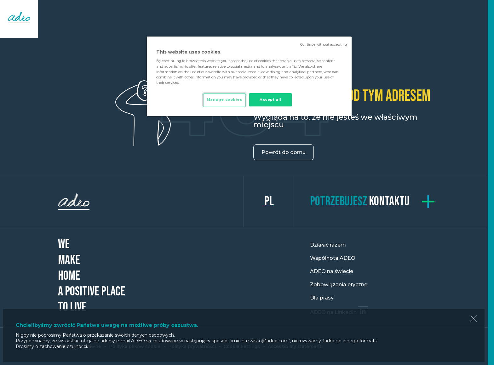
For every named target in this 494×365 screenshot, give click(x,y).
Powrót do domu (283, 152)
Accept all (270, 99)
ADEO (151, 201)
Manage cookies (224, 99)
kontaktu (359, 201)
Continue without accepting (323, 45)
